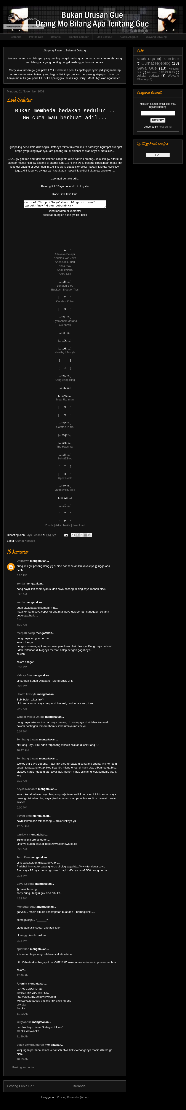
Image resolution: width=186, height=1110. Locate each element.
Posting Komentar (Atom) (72, 1098)
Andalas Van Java (65, 259)
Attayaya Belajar (65, 255)
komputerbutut (27, 908)
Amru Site (65, 275)
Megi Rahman (65, 400)
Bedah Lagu (146, 58)
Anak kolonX (65, 271)
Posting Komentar (23, 1068)
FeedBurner (165, 126)
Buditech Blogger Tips (65, 290)
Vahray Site (24, 676)
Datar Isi (56, 36)
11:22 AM (23, 1015)
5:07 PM (22, 732)
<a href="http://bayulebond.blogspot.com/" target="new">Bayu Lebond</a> (65, 204)
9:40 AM (22, 710)
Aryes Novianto (27, 790)
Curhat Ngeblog (25, 542)
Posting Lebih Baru (21, 1087)
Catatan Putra (65, 302)
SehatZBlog (65, 459)
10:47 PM (23, 751)
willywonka (24, 1023)
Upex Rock (65, 479)
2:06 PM (22, 687)
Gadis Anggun (129, 36)
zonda (21, 584)
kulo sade (152, 72)
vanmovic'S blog (65, 491)
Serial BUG (168, 72)
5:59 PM (22, 668)
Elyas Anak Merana (65, 322)
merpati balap (26, 634)
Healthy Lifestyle (65, 353)
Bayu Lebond (25, 885)
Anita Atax (65, 267)
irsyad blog (24, 817)
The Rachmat (64, 447)
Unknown (23, 562)
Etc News (65, 326)
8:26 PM (22, 576)
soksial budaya (148, 75)
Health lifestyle (27, 695)
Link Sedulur (104, 36)
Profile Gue (36, 36)
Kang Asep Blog (65, 381)
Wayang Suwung (156, 36)
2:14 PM (22, 942)
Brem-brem (171, 58)
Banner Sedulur (78, 36)
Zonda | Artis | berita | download (65, 526)
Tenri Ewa (23, 858)
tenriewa (22, 835)
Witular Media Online (30, 718)
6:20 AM (22, 850)
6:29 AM (22, 626)
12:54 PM (23, 827)
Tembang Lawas (27, 740)
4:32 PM (22, 899)
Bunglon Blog (64, 287)
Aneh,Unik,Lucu (65, 263)
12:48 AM (23, 976)
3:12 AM (22, 782)
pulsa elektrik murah (30, 1046)
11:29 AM (23, 1037)
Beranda (16, 36)
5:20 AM (22, 595)
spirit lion (23, 950)
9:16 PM (22, 877)
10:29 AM (23, 1060)
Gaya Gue (147, 68)
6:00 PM (22, 808)
